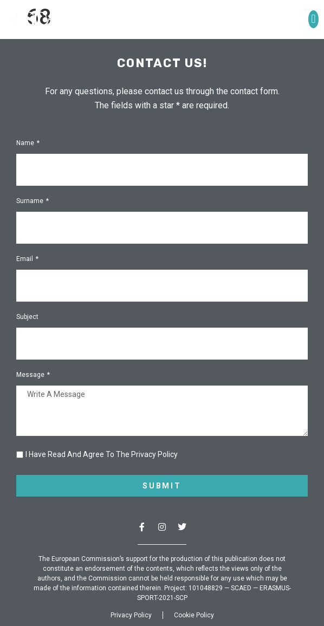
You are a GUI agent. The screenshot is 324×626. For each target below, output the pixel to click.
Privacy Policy (131, 615)
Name (26, 143)
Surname (30, 201)
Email (25, 259)
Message (31, 375)
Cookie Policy (194, 615)
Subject (27, 317)
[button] (313, 19)
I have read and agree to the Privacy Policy (101, 454)
